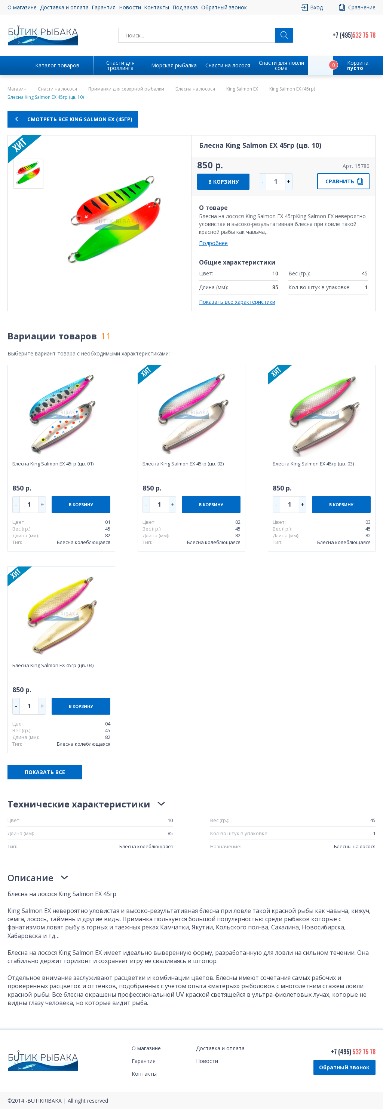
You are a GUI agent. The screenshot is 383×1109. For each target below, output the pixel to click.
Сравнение (362, 7)
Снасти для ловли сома (281, 65)
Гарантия (104, 7)
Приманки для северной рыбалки (126, 89)
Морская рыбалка (174, 65)
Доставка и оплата (64, 7)
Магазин (17, 89)
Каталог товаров (57, 65)
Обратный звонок (224, 7)
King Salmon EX (242, 89)
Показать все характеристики (237, 301)
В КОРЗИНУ (223, 181)
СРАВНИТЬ (339, 181)
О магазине (22, 7)
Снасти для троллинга (120, 65)
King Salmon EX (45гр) (292, 89)
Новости (130, 7)
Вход (316, 7)
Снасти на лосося (227, 65)
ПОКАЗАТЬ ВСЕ (45, 772)
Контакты (156, 7)
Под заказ (185, 7)
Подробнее (213, 243)
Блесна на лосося (195, 89)
